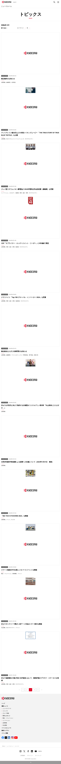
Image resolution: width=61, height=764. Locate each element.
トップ (3, 703)
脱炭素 (17, 193)
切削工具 (36, 355)
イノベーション (4, 193)
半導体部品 (25, 355)
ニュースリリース (7, 708)
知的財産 (18, 301)
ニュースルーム (7, 6)
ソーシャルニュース (6, 728)
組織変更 (8, 82)
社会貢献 (3, 627)
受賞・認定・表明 (24, 193)
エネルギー (12, 193)
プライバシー (30, 755)
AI (11, 519)
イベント (8, 519)
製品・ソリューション (6, 573)
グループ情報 (6, 713)
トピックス (5, 711)
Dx (14, 519)
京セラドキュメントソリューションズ (15, 139)
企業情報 (3, 82)
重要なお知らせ (6, 715)
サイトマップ (38, 755)
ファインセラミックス (16, 355)
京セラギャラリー (10, 627)
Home (3, 746)
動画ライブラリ (5, 730)
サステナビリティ (29, 139)
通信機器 (14, 573)
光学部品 (13, 82)
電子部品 (31, 355)
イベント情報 (5, 733)
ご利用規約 (22, 755)
